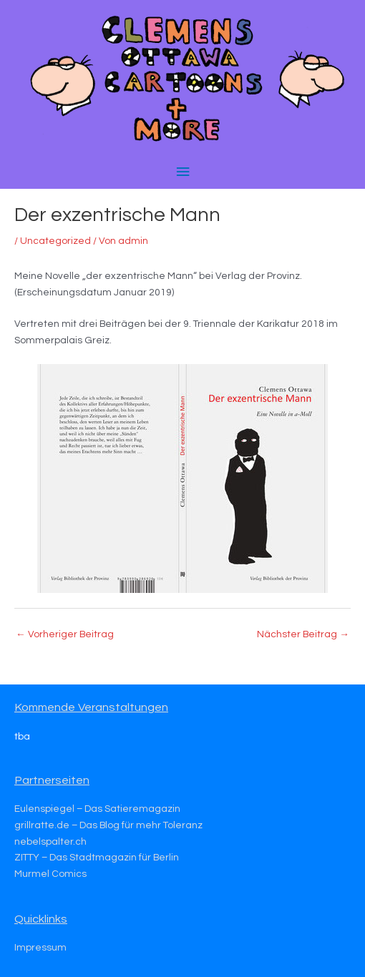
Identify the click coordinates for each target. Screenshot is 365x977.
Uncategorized (55, 241)
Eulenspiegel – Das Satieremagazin (97, 809)
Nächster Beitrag (303, 634)
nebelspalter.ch (50, 842)
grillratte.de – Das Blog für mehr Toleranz (108, 825)
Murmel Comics (50, 874)
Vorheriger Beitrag (65, 634)
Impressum (40, 948)
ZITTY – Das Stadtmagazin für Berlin (96, 858)
